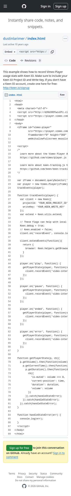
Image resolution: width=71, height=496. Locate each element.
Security (33, 473)
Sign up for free (19, 448)
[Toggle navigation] (5, 6)
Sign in (46, 6)
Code (10, 60)
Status (43, 473)
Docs (19, 477)
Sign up (60, 6)
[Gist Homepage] (24, 6)
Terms (12, 473)
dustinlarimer (14, 38)
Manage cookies (45, 477)
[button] (52, 51)
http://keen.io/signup (16, 87)
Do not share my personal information (35, 480)
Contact (29, 477)
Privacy (22, 473)
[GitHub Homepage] (24, 486)
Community (56, 473)
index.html (36, 38)
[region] (35, 267)
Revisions (31, 60)
